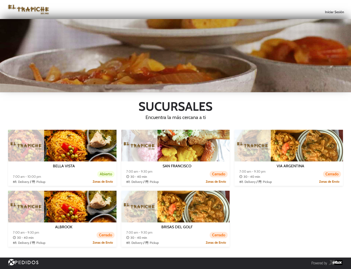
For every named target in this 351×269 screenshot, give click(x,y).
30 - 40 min (138, 177)
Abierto (106, 174)
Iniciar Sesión (334, 12)
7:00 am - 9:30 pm (139, 171)
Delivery (23, 182)
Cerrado (218, 174)
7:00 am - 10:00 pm (27, 177)
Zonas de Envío (103, 181)
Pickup (40, 182)
